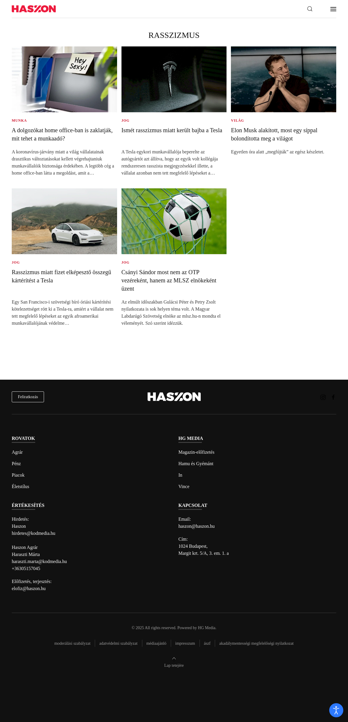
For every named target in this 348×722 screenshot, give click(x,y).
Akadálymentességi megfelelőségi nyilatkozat (256, 643)
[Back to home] (34, 9)
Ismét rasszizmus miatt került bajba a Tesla (171, 130)
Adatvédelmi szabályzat (118, 643)
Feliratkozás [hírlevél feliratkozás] (28, 397)
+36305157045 (26, 568)
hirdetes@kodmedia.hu (33, 533)
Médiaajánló (156, 643)
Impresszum (185, 643)
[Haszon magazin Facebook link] (333, 396)
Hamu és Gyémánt (195, 463)
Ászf (207, 643)
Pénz (16, 463)
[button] (310, 9)
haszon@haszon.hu (196, 526)
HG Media (207, 628)
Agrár (17, 452)
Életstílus (20, 486)
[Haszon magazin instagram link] (323, 396)
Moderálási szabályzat (72, 643)
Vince (183, 486)
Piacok (18, 475)
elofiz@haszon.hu (29, 588)
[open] (336, 710)
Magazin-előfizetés (196, 452)
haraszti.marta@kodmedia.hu (39, 561)
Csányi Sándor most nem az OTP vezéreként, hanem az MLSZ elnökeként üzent (169, 280)
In (180, 475)
